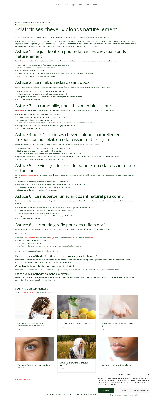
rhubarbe (20, 201)
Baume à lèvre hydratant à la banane (118, 365)
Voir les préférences (141, 390)
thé (71, 238)
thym (91, 238)
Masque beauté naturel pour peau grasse (117, 324)
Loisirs (87, 5)
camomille (21, 110)
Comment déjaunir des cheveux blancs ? (74, 363)
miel (18, 87)
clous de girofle (30, 238)
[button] (149, 374)
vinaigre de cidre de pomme (27, 175)
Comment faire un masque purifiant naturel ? (33, 366)
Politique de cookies (115, 395)
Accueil (17, 22)
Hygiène (73, 5)
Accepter (106, 390)
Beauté (58, 5)
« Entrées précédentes (23, 379)
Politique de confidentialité (130, 395)
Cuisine (66, 5)
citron (24, 61)
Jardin (81, 5)
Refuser (123, 390)
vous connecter (29, 292)
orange (51, 238)
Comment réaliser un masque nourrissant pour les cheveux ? (31, 324)
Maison (94, 5)
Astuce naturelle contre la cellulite (75, 323)
